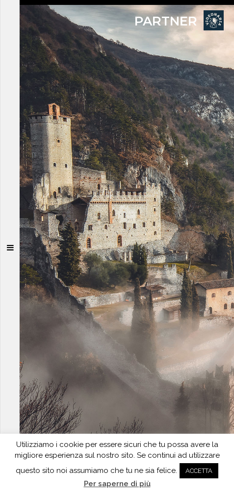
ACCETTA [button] (198, 470)
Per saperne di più (117, 483)
